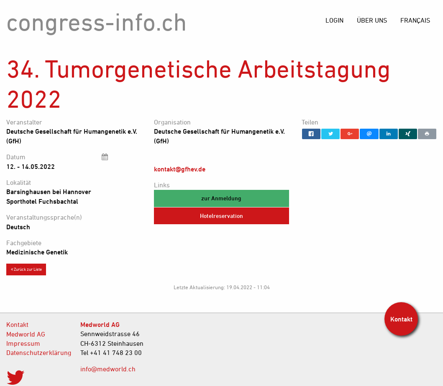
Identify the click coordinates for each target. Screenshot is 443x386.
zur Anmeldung (221, 198)
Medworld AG (25, 334)
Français (415, 20)
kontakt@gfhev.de (179, 169)
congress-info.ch (96, 22)
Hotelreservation (221, 215)
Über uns (372, 20)
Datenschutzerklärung (37, 352)
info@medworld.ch (108, 369)
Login (334, 20)
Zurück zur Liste (26, 269)
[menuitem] (415, 20)
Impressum (23, 343)
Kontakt (17, 324)
